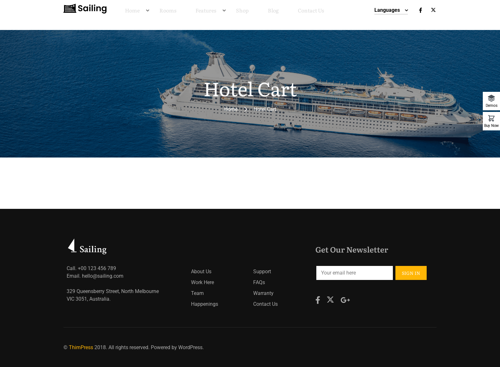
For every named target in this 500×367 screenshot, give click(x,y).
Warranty (263, 293)
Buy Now (491, 125)
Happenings (204, 304)
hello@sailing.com (102, 276)
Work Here (202, 282)
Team (197, 293)
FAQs (259, 282)
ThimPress (81, 347)
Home (231, 109)
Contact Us (265, 304)
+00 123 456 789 (97, 268)
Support (262, 271)
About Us (201, 271)
